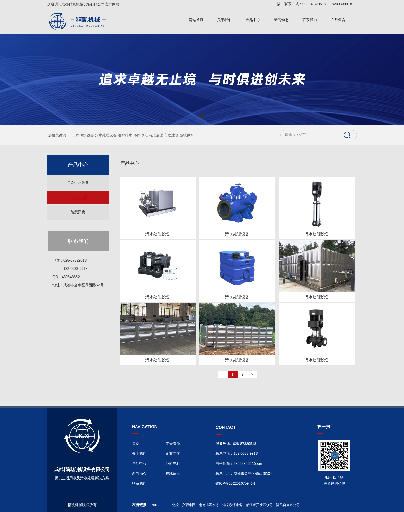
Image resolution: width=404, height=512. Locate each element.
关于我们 (224, 20)
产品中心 (253, 20)
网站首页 (196, 20)
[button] (202, 116)
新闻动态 (281, 20)
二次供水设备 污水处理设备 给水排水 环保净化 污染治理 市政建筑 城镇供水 (133, 135)
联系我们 (309, 20)
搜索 (347, 135)
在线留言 (338, 20)
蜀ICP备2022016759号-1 (235, 483)
